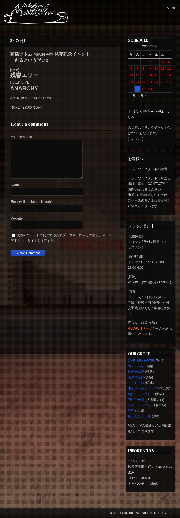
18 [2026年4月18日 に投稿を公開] (163, 75)
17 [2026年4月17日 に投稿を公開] (156, 75)
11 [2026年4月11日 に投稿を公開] (163, 68)
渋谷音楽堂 (136, 372)
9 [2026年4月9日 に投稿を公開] (150, 68)
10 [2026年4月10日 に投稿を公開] (156, 68)
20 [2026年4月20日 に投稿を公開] (131, 82)
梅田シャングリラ (141, 394)
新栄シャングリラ (141, 405)
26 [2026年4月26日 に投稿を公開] (169, 82)
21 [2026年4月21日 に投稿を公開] (137, 82)
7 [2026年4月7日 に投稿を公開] (138, 68)
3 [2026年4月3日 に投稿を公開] (156, 62)
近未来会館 (136, 377)
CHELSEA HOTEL (141, 360)
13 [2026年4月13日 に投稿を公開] (131, 75)
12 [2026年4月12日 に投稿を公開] (169, 68)
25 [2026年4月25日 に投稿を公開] (163, 82)
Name (15, 185)
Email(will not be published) (31, 201)
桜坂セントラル (139, 416)
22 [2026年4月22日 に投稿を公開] (144, 82)
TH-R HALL (136, 400)
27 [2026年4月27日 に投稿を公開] (131, 89)
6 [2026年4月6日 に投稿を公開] (131, 68)
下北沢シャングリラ (143, 388)
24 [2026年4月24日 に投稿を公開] (156, 82)
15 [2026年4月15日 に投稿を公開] (144, 75)
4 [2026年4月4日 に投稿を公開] (163, 62)
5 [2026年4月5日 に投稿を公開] (169, 62)
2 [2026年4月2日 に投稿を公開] (150, 62)
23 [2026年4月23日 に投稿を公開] (150, 82)
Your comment (21, 137)
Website (17, 218)
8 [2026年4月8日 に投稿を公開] (144, 68)
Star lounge (136, 366)
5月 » (142, 95)
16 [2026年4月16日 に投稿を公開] (150, 75)
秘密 (131, 411)
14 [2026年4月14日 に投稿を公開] (137, 75)
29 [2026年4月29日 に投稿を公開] (144, 89)
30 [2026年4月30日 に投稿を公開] (150, 89)
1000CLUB (136, 383)
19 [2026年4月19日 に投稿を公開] (169, 75)
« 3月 (132, 95)
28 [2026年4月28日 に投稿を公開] (137, 89)
